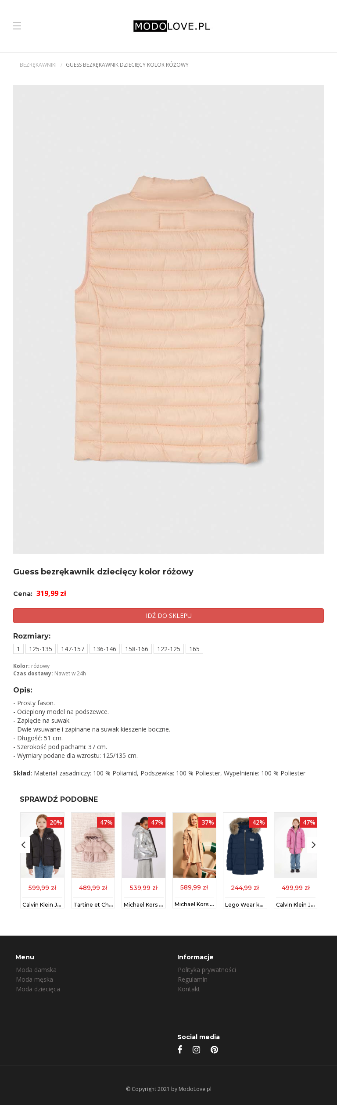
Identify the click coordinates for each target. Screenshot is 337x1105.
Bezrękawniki (38, 64)
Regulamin (193, 979)
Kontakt (189, 989)
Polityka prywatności (207, 969)
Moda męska (34, 979)
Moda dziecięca (38, 989)
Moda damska (36, 969)
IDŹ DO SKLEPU (169, 615)
